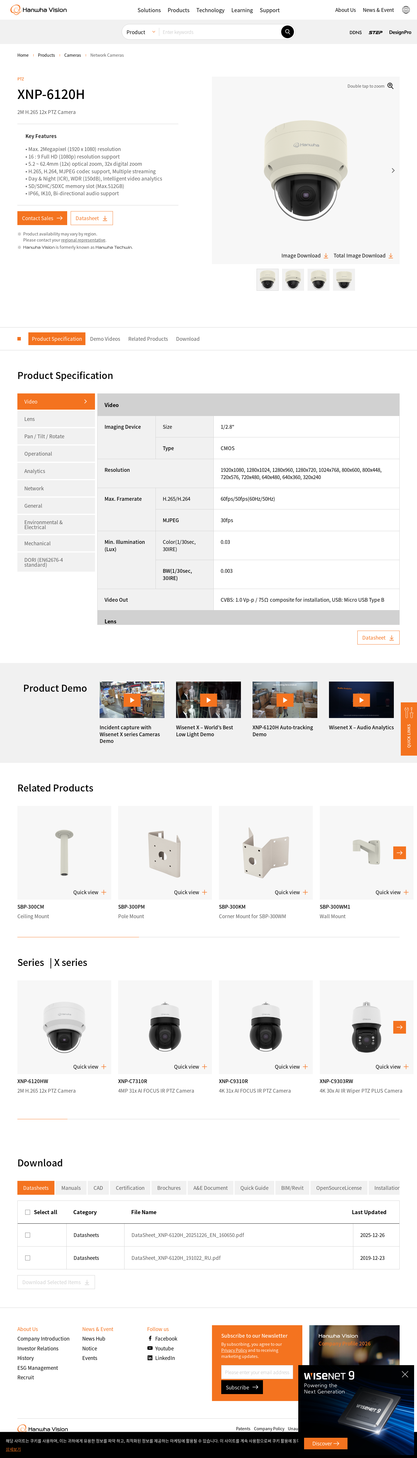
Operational (38, 453)
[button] (409, 729)
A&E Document (210, 1187)
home (23, 55)
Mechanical (37, 543)
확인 (402, 1444)
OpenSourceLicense (339, 1187)
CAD (98, 1187)
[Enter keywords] (220, 29)
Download (188, 338)
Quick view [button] (90, 892)
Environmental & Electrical (43, 524)
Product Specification (57, 338)
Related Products (148, 338)
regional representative (83, 240)
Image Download (305, 255)
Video (30, 401)
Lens (29, 418)
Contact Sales (42, 218)
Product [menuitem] (136, 29)
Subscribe (242, 1387)
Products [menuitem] (46, 55)
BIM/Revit (292, 1187)
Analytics (34, 470)
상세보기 (13, 1449)
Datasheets (36, 1187)
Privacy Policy (234, 1350)
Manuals (71, 1187)
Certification (130, 1187)
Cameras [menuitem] (72, 55)
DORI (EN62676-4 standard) (43, 562)
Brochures (169, 1187)
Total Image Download (364, 255)
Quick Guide (254, 1187)
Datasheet (92, 218)
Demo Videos (105, 338)
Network (34, 488)
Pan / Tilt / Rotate (44, 436)
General (33, 505)
